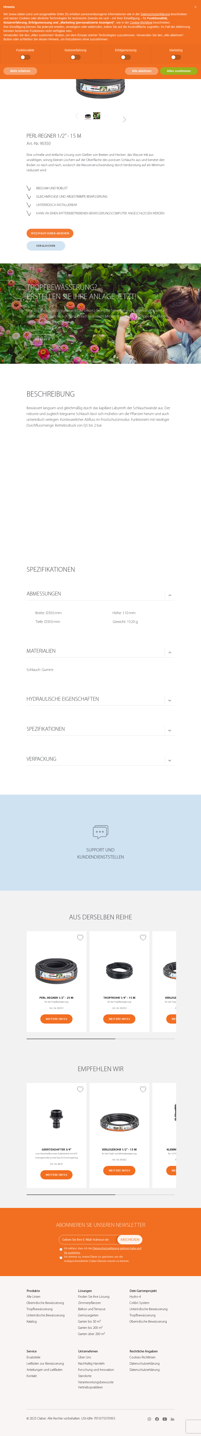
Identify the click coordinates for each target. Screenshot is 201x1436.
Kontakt (32, 1376)
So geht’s (42, 339)
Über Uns (84, 1357)
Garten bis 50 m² (89, 1321)
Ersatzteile (33, 1357)
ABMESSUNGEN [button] (44, 594)
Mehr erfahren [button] (20, 71)
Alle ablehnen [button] (141, 71)
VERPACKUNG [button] (41, 759)
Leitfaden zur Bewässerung (45, 1363)
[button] (124, 119)
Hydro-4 (135, 1297)
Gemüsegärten (88, 1315)
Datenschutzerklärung (145, 1363)
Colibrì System (139, 1303)
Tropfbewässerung (40, 1309)
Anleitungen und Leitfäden (44, 1370)
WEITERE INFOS (56, 1019)
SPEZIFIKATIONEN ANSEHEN (50, 233)
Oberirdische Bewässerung (45, 1303)
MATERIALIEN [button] (41, 651)
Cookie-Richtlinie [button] (141, 22)
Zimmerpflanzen (89, 1303)
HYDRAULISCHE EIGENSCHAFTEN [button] (63, 699)
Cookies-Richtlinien (143, 1357)
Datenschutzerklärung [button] (155, 14)
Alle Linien (33, 1297)
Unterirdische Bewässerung (46, 1315)
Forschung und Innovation (96, 1370)
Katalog (32, 1321)
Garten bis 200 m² (90, 1328)
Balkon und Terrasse (91, 1309)
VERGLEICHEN (45, 245)
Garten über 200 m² (91, 1334)
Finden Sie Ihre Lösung (93, 1297)
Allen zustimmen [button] (179, 71)
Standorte (84, 1376)
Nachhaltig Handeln (91, 1363)
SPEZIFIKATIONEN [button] (46, 729)
